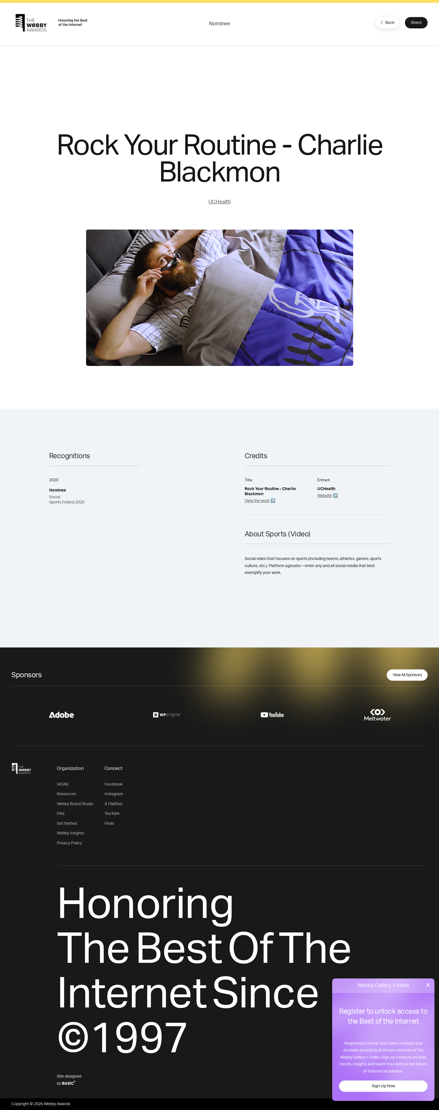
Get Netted (67, 824)
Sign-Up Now (383, 1086)
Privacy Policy (69, 843)
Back (386, 22)
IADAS (62, 784)
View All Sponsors (407, 675)
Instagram (114, 794)
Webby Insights (70, 833)
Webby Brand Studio (75, 804)
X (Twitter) (113, 804)
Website (324, 496)
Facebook (113, 784)
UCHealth (220, 202)
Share (416, 23)
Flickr (109, 824)
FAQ (61, 814)
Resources (66, 794)
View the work (257, 501)
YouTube (112, 814)
